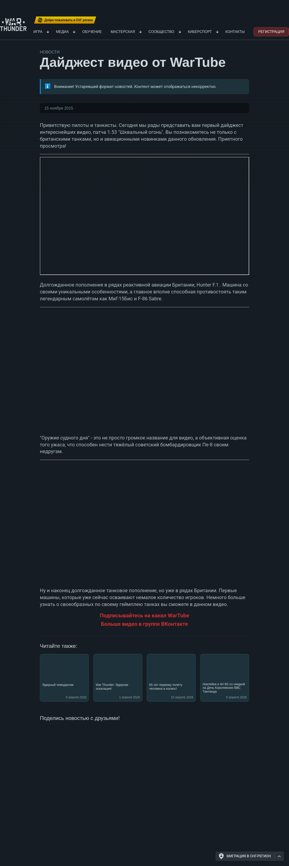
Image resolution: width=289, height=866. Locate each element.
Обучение (92, 32)
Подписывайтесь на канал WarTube (144, 615)
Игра (37, 32)
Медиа (62, 32)
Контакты (234, 32)
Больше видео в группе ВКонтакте (144, 624)
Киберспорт (200, 32)
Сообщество (161, 32)
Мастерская (123, 32)
